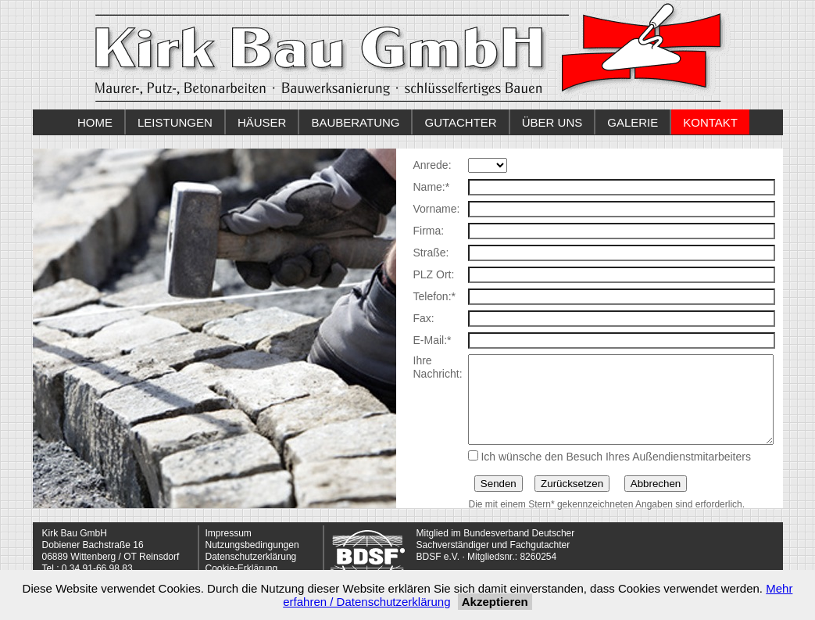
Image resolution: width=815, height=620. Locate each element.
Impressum (229, 533)
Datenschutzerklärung (251, 556)
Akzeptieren (495, 601)
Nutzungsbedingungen (252, 544)
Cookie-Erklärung (242, 568)
